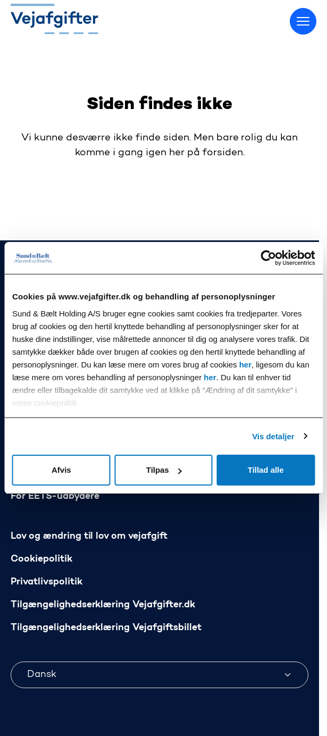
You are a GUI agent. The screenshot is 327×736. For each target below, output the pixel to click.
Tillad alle (266, 469)
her (245, 364)
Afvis (61, 469)
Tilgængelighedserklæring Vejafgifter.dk (103, 605)
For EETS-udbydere (55, 496)
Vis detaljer (273, 436)
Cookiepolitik (41, 559)
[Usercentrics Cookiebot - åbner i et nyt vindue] (268, 258)
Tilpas (164, 469)
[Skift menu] (303, 21)
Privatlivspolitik (46, 582)
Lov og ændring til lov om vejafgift (89, 536)
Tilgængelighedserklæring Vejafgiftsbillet (106, 628)
